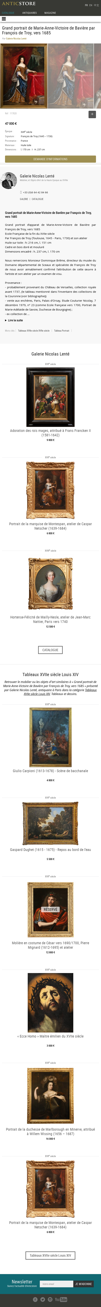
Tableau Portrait (61, 330)
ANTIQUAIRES (29, 12)
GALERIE (24, 199)
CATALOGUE (8, 12)
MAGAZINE (50, 12)
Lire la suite (15, 320)
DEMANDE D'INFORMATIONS (50, 159)
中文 (96, 5)
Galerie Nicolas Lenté (37, 176)
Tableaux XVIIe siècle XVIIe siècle (33, 330)
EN (90, 5)
